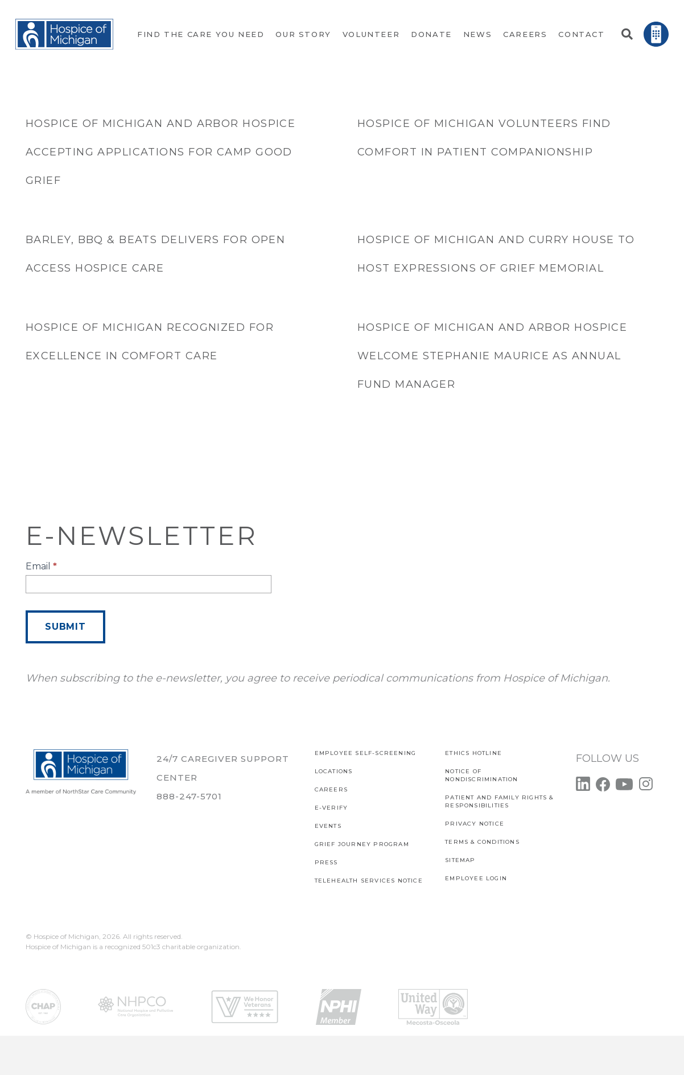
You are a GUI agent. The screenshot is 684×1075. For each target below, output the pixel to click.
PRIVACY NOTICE (474, 823)
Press (326, 862)
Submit (65, 626)
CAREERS (331, 789)
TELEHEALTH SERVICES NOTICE (369, 880)
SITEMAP (460, 860)
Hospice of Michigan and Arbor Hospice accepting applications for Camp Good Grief (160, 152)
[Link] (64, 34)
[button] (627, 34)
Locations (334, 771)
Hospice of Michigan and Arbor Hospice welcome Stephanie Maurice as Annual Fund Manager (492, 356)
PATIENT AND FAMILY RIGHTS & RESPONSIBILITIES (499, 801)
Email (41, 566)
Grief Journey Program (362, 844)
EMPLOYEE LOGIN (476, 878)
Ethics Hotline (473, 753)
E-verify (331, 807)
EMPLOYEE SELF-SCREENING (366, 753)
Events (328, 826)
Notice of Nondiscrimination (481, 775)
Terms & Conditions (482, 842)
